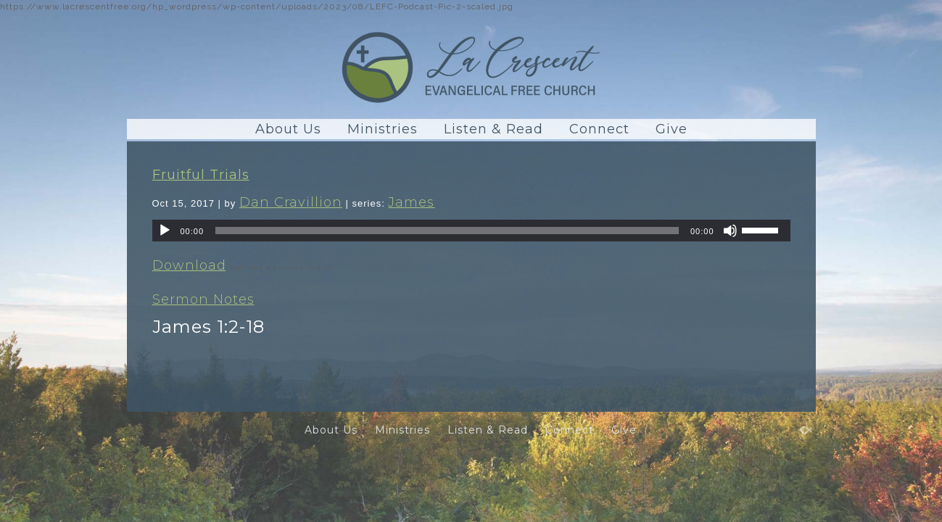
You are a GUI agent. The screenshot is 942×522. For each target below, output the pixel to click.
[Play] (164, 230)
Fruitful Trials (200, 175)
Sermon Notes (203, 299)
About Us (288, 129)
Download (189, 265)
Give (671, 129)
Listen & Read (493, 129)
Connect (599, 129)
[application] (471, 230)
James (411, 202)
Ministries (382, 129)
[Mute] (730, 230)
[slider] (447, 230)
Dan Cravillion (290, 202)
